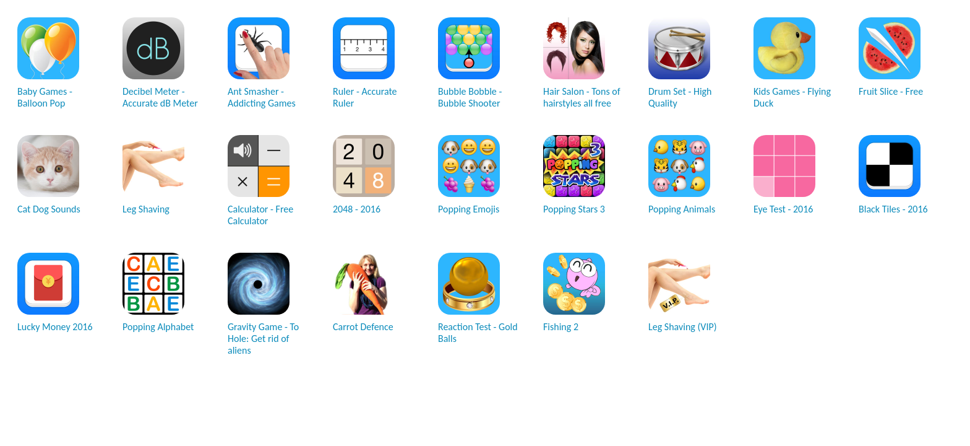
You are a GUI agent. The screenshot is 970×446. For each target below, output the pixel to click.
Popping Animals (681, 175)
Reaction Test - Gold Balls (478, 298)
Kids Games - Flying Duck (792, 63)
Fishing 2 (574, 293)
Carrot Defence (364, 293)
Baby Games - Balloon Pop (48, 63)
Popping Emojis (469, 175)
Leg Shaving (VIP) (682, 293)
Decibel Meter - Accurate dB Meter (160, 63)
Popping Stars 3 (574, 175)
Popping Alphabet (158, 293)
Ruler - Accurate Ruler (365, 63)
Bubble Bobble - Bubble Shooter (470, 63)
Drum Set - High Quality (680, 63)
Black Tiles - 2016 (893, 175)
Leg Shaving (153, 175)
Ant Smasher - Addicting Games (262, 63)
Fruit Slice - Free (891, 57)
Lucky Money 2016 (55, 293)
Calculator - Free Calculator (260, 181)
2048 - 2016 (364, 175)
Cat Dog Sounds (48, 175)
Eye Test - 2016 (784, 175)
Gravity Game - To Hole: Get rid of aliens (263, 304)
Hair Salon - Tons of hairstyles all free (581, 63)
